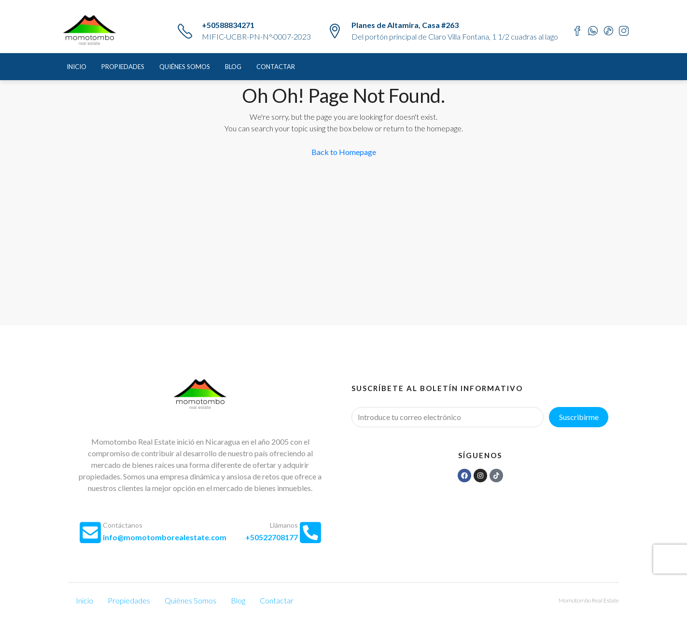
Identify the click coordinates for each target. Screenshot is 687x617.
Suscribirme (579, 416)
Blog (233, 66)
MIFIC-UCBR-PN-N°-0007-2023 (256, 36)
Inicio (76, 66)
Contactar (275, 66)
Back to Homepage (343, 151)
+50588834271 (228, 24)
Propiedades (122, 66)
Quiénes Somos (184, 66)
